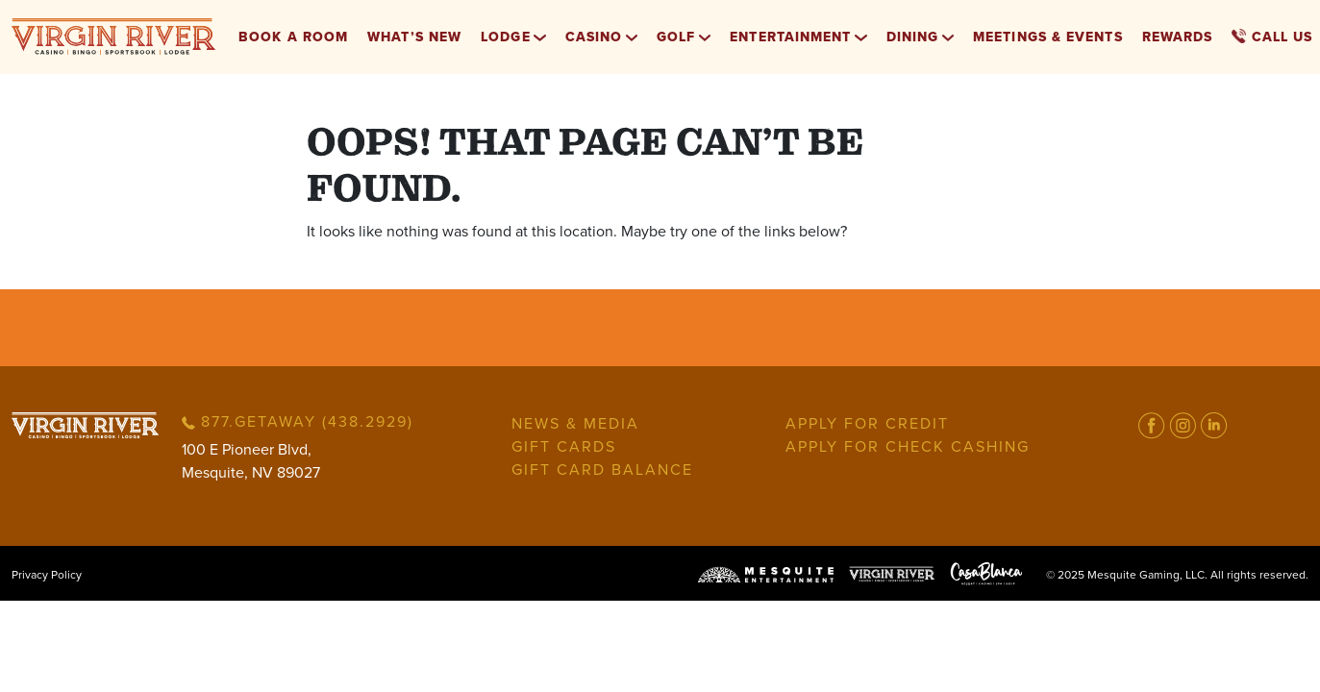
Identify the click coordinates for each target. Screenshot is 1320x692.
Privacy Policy (47, 574)
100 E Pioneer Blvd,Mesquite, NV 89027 (251, 460)
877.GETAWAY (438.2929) (297, 421)
